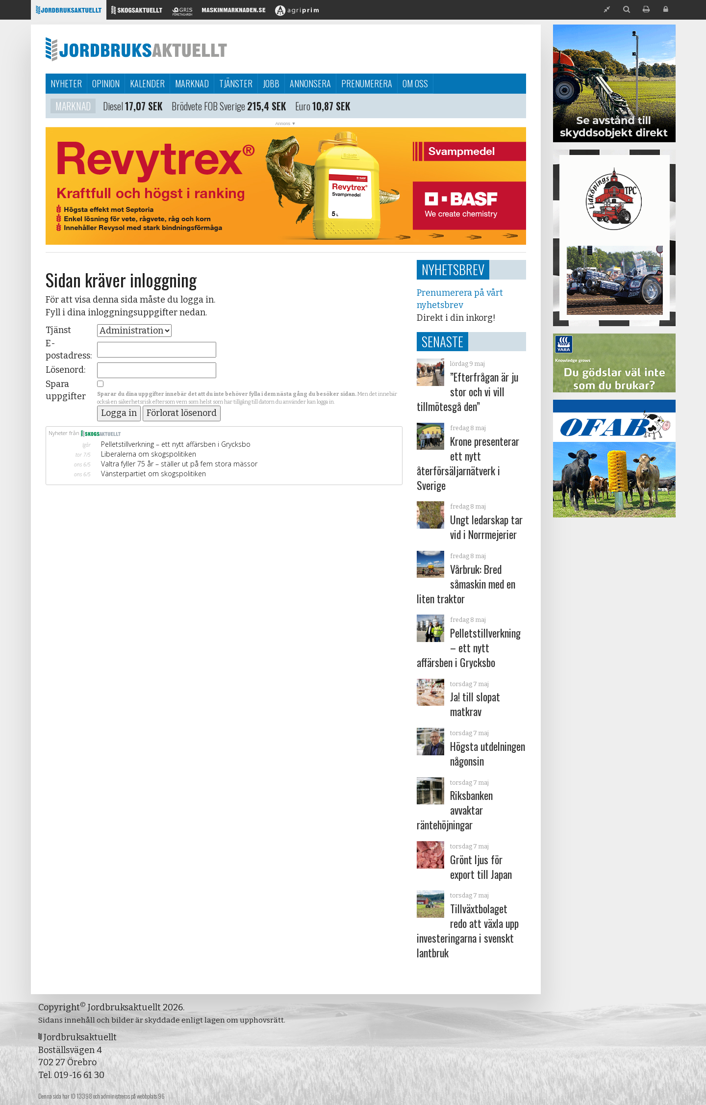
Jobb (271, 83)
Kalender (147, 83)
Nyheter (66, 83)
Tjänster (235, 83)
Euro (302, 107)
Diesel (113, 107)
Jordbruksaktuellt (136, 49)
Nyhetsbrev (453, 269)
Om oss (415, 83)
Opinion (106, 83)
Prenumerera (366, 83)
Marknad (192, 83)
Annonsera (310, 83)
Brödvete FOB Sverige (208, 107)
